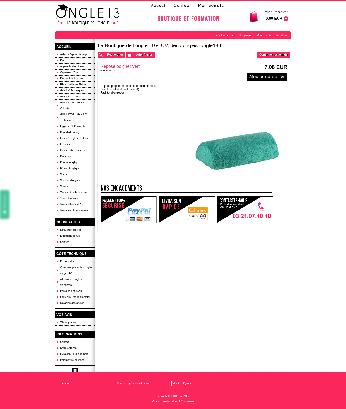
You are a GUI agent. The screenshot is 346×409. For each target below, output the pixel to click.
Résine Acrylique (70, 168)
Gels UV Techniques (72, 90)
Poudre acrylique (70, 162)
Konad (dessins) (69, 132)
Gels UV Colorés (70, 96)
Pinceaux (65, 156)
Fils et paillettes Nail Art (73, 84)
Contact (64, 341)
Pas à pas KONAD (71, 290)
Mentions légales (182, 383)
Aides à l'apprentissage (73, 54)
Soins (63, 174)
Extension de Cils (70, 235)
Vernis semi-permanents (74, 210)
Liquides (65, 144)
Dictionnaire (67, 261)
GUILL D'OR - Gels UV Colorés (73, 105)
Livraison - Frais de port (74, 353)
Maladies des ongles (72, 302)
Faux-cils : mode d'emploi (75, 296)
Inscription (282, 35)
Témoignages (68, 322)
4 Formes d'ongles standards (71, 282)
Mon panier (245, 35)
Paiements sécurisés (72, 359)
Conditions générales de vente (133, 383)
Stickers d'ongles (70, 180)
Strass (64, 186)
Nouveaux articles (70, 229)
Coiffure (64, 241)
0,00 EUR (274, 18)
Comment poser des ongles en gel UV (76, 270)
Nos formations (224, 35)
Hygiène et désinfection (73, 126)
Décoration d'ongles (71, 78)
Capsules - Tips (69, 72)
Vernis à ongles (69, 198)
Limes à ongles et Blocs (74, 138)
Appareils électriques (72, 66)
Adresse (66, 383)
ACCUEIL (63, 47)
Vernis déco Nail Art (71, 204)
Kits (62, 60)
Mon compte (264, 35)
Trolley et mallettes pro (73, 192)
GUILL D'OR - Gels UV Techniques (73, 117)
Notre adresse (68, 347)
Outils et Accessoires (72, 150)
